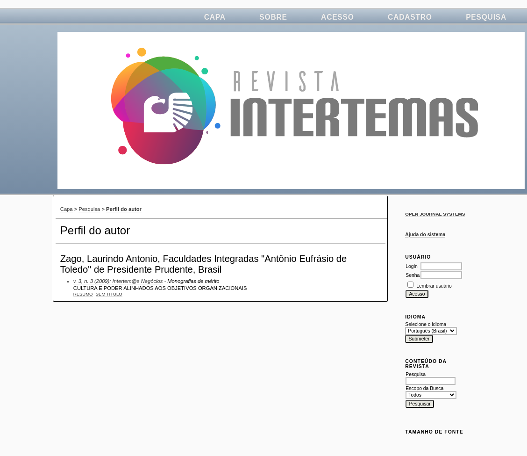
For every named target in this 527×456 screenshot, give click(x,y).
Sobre (273, 17)
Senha (413, 275)
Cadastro (410, 17)
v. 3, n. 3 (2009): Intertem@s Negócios (118, 281)
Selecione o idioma (425, 324)
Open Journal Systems (435, 214)
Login (411, 266)
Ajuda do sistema (425, 234)
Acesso (337, 17)
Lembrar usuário (434, 286)
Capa (215, 17)
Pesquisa (486, 17)
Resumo (83, 294)
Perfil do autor (124, 209)
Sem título (109, 294)
